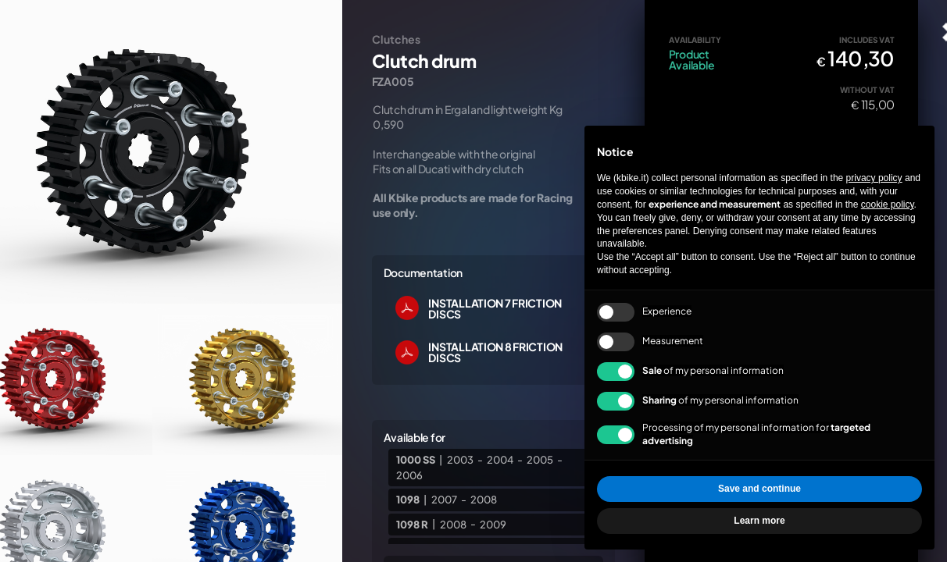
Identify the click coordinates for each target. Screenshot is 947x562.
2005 (540, 460)
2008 (483, 499)
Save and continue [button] (759, 488)
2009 (493, 524)
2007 (444, 499)
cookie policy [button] (887, 204)
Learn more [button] (759, 520)
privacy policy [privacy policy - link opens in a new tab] (874, 178)
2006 (409, 474)
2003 (460, 460)
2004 (500, 460)
